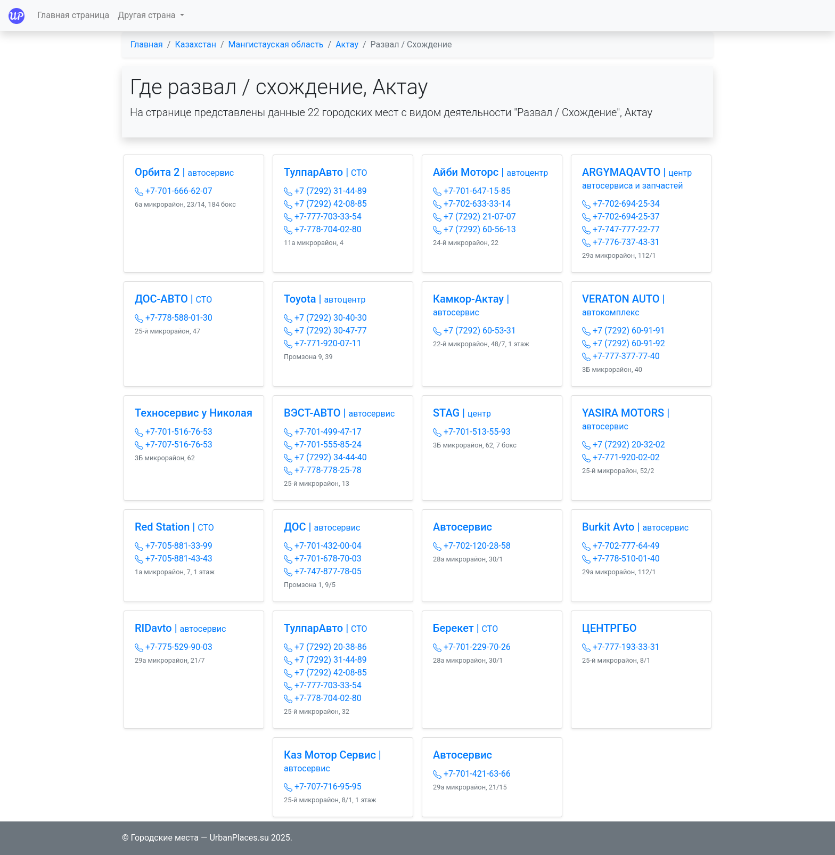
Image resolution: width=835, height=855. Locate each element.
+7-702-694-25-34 (621, 204)
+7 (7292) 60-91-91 (623, 330)
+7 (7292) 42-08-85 (325, 204)
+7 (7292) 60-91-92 (623, 343)
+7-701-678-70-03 (323, 558)
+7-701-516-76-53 (173, 432)
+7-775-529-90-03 (173, 647)
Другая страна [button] (147, 15)
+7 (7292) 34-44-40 (325, 457)
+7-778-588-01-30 (173, 318)
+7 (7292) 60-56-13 (474, 229)
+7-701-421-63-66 (472, 774)
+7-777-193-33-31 (621, 647)
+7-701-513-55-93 (472, 432)
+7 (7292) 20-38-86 (325, 647)
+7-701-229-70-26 (472, 647)
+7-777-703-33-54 (323, 216)
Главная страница (73, 15)
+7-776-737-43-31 (621, 242)
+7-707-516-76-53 (173, 444)
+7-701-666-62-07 (173, 191)
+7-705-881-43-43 (173, 558)
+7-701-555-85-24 (323, 444)
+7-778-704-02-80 (323, 229)
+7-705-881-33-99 (173, 546)
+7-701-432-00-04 (323, 546)
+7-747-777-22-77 (621, 229)
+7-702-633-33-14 (472, 204)
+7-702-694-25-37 (621, 216)
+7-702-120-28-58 (472, 546)
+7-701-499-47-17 (323, 432)
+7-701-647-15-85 (472, 191)
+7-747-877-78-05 (323, 571)
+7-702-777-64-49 (621, 546)
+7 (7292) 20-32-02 (623, 444)
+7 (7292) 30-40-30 (325, 318)
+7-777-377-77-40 (621, 356)
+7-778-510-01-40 (621, 558)
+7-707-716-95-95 (323, 786)
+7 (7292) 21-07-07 (474, 216)
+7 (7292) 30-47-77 (325, 330)
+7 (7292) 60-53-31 (474, 330)
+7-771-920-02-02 (621, 457)
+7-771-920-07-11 (323, 343)
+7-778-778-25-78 (323, 470)
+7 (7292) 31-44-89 (325, 191)
